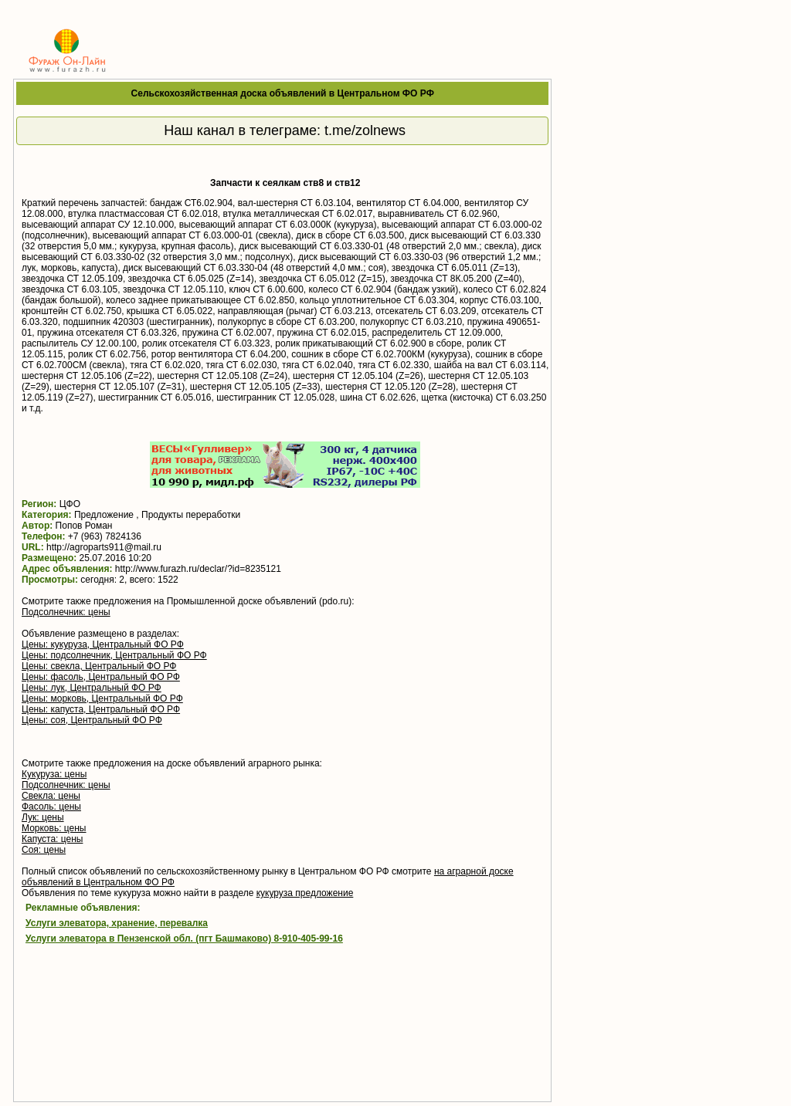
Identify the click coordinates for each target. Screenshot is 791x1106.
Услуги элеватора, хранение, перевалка (116, 923)
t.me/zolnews (365, 130)
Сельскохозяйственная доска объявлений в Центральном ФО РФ (282, 93)
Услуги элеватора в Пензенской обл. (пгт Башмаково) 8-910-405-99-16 (184, 938)
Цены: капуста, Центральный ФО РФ (101, 709)
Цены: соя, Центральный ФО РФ (92, 720)
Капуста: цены (52, 839)
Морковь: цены (54, 828)
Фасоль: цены (51, 806)
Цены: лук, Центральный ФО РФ (91, 687)
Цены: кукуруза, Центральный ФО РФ (103, 644)
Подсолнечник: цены (66, 612)
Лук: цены (43, 817)
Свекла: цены (51, 795)
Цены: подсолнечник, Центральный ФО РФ (114, 655)
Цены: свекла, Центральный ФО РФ (99, 666)
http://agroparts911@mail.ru (103, 547)
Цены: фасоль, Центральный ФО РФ (101, 676)
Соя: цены (44, 849)
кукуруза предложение (305, 893)
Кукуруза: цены (54, 774)
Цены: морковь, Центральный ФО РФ (102, 698)
